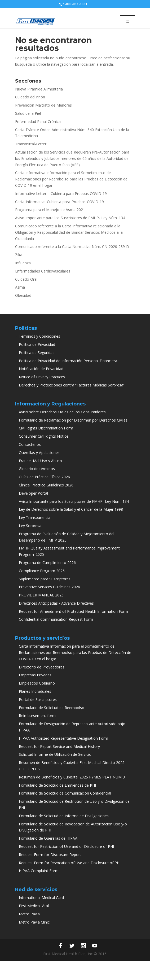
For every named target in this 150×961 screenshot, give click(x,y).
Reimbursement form (37, 715)
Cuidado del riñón (30, 96)
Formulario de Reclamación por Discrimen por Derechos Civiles (73, 420)
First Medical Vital (34, 905)
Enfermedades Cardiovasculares (42, 271)
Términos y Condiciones (39, 336)
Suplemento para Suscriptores (44, 578)
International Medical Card (41, 897)
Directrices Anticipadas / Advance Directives (56, 603)
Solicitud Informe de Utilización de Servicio (55, 754)
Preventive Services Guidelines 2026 (49, 586)
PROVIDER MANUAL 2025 (41, 594)
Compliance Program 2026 (42, 570)
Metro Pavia (29, 913)
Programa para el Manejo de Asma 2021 (50, 209)
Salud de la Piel (28, 113)
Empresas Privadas (35, 674)
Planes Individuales (35, 691)
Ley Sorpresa (30, 525)
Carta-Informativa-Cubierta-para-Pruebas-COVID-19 (59, 201)
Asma (20, 287)
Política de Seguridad (37, 352)
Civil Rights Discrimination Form (46, 428)
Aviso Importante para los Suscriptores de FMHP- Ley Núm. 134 (70, 217)
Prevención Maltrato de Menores (43, 105)
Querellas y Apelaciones (39, 452)
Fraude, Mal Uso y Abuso (40, 460)
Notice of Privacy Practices (42, 376)
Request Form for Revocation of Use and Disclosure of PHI (70, 862)
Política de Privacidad (37, 344)
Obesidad (23, 295)
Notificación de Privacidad (41, 368)
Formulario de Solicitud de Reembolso (51, 707)
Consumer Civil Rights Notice (43, 436)
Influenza (23, 262)
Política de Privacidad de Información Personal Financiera (68, 360)
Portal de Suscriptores (38, 699)
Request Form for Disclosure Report (50, 854)
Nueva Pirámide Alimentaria (39, 89)
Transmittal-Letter (30, 143)
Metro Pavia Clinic (34, 922)
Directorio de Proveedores (41, 667)
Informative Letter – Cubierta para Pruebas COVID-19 (61, 193)
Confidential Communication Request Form (56, 619)
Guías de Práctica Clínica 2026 (44, 476)
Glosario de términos (37, 468)
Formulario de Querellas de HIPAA (48, 838)
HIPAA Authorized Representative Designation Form (63, 738)
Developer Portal (33, 493)
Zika (18, 254)
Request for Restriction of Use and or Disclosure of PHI (66, 846)
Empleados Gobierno (37, 683)
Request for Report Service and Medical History (59, 746)
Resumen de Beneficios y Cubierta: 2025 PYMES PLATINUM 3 (72, 777)
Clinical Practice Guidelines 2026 (46, 484)
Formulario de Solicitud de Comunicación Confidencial (65, 793)
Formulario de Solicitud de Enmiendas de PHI (57, 785)
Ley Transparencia (34, 517)
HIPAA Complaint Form (39, 870)
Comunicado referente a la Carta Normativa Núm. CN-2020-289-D (72, 246)
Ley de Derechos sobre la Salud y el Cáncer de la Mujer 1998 (71, 509)
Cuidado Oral (26, 279)
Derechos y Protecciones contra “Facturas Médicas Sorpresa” (72, 385)
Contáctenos (30, 444)
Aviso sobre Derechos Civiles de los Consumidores (62, 411)
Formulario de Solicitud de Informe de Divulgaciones (64, 815)
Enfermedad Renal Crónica (38, 121)
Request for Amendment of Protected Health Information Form (73, 611)
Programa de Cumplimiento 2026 (47, 562)
